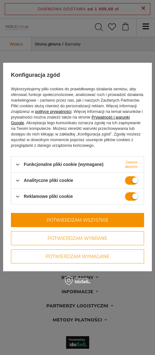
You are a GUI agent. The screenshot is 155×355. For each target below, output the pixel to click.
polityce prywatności (53, 111)
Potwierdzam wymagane (77, 256)
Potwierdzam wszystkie (77, 220)
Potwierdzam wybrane (78, 238)
